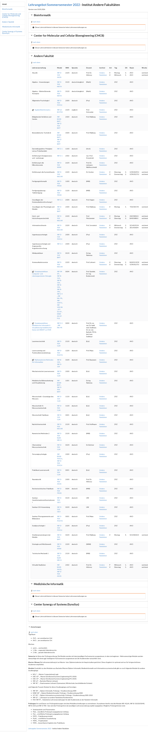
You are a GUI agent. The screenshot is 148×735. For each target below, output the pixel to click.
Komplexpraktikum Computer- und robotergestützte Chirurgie (41, 274)
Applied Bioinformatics (41, 110)
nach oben (35, 22)
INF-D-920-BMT (59, 126)
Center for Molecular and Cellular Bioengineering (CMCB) (11, 15)
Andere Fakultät (8, 22)
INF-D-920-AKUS (59, 481)
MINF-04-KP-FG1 (59, 316)
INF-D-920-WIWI (59, 165)
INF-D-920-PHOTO (60, 353)
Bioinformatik (7, 9)
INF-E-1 (59, 149)
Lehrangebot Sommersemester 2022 (54, 5)
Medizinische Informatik (11, 27)
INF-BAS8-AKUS (59, 567)
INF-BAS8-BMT (59, 119)
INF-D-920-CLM (59, 343)
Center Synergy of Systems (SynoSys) (12, 32)
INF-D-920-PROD (59, 183)
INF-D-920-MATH (59, 84)
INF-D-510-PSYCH (59, 237)
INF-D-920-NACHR (60, 218)
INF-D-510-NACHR (60, 174)
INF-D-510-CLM (59, 399)
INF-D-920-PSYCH (59, 103)
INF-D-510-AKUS (59, 75)
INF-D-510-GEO (59, 509)
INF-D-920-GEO (59, 500)
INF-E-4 (59, 294)
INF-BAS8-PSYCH (59, 456)
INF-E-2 (59, 200)
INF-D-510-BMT (59, 209)
